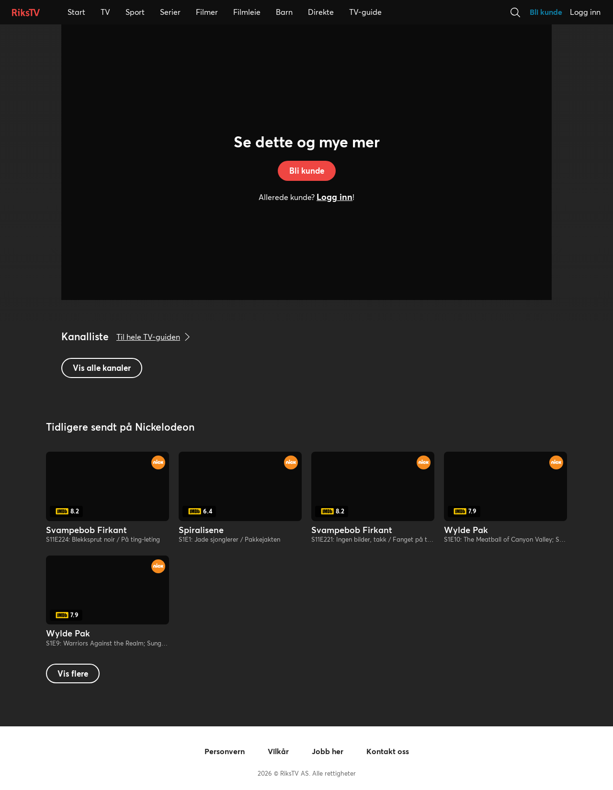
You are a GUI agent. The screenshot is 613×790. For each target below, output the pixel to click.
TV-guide (365, 12)
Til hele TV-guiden (155, 337)
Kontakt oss (387, 751)
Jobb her (327, 751)
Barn (285, 11)
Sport (135, 11)
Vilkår (278, 751)
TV (109, 11)
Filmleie (247, 11)
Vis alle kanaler (102, 368)
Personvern (224, 751)
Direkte (321, 12)
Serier (170, 11)
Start (76, 11)
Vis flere (72, 673)
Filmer (206, 11)
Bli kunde (546, 12)
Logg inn (585, 12)
